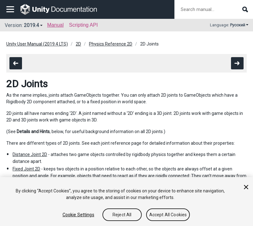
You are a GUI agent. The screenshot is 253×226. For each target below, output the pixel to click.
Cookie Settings (78, 214)
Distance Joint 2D (30, 154)
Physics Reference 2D (110, 43)
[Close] (246, 187)
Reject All (122, 214)
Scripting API (83, 25)
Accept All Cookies (168, 214)
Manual (55, 25)
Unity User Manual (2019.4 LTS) (37, 43)
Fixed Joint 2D (26, 168)
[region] (126, 201)
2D (78, 43)
